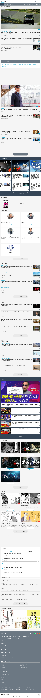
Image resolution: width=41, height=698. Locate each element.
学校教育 (2, 643)
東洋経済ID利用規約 (18, 689)
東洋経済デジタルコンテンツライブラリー (7, 657)
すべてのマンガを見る (20, 531)
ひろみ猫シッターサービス (5, 523)
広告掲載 (18, 687)
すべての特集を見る (20, 193)
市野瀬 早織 (10, 236)
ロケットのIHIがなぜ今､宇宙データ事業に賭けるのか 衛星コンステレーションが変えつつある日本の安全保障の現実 (17, 185)
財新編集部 (10, 252)
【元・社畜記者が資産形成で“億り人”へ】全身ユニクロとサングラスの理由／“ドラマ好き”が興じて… (25, 416)
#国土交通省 (4, 64)
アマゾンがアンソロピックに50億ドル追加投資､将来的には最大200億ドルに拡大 (15, 326)
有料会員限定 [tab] (30, 551)
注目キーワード (5, 61)
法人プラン (2, 679)
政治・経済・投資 (27, 4)
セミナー (19, 636)
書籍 (28, 636)
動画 (14, 4)
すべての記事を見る (20, 296)
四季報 (24, 636)
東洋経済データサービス (5, 665)
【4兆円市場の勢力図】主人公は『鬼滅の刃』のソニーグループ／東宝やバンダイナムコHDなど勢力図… (25, 409)
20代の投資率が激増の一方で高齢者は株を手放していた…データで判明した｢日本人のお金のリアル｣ (16, 320)
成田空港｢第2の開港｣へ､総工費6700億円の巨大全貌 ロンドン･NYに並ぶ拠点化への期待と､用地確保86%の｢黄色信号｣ (16, 275)
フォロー (10, 224)
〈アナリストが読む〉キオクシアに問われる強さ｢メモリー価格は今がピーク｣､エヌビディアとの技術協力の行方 (35, 185)
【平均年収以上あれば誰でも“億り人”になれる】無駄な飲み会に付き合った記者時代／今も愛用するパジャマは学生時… (19, 405)
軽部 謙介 (10, 220)
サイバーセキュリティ (4, 645)
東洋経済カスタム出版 (24, 667)
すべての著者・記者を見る (20, 258)
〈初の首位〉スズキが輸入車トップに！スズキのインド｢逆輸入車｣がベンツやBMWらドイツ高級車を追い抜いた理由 (20, 33)
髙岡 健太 (30, 220)
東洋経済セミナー (23, 665)
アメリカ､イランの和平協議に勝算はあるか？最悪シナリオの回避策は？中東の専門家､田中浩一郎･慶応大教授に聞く (16, 360)
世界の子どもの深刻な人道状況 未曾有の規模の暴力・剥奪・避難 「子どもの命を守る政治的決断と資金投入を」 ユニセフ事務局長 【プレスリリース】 (20, 585)
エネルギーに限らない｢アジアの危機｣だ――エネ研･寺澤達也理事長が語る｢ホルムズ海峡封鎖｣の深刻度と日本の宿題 (16, 345)
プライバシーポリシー (34, 687)
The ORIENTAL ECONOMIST (5, 652)
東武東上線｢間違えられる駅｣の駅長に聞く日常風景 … (13, 558)
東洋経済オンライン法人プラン (6, 664)
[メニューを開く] (39, 1)
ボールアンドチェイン (4, 505)
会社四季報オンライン (4, 653)
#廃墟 (3, 66)
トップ (2, 4)
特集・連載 (6, 4)
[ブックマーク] (39, 35)
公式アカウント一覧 (12, 687)
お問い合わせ (32, 689)
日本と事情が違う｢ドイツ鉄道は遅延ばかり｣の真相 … (13, 567)
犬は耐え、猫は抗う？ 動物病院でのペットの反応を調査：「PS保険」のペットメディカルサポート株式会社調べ (20, 595)
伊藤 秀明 (30, 236)
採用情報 (6, 687)
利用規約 (2, 682)
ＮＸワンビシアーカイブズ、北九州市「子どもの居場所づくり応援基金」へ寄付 (15, 590)
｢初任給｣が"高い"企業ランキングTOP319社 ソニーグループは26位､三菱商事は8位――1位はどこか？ (16, 39)
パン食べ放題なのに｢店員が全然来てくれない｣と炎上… (13, 553)
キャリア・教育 (35, 4)
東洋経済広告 (3, 667)
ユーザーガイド (3, 680)
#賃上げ (16, 64)
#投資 (8, 64)
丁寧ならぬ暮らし (24, 523)
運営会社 (2, 687)
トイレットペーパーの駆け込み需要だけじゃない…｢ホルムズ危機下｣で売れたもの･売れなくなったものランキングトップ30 (16, 352)
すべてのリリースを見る (20, 603)
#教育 (5, 66)
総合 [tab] (11, 551)
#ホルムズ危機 (12, 64)
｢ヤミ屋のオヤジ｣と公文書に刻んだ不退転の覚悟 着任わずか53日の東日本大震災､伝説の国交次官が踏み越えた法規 (16, 267)
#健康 (25, 64)
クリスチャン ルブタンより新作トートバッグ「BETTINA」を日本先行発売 (14, 599)
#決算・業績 (21, 64)
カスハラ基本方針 (25, 689)
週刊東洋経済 (4, 197)
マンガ (17, 4)
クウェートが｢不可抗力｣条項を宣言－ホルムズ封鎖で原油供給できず (13, 365)
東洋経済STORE (3, 655)
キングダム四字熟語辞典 (25, 505)
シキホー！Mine (3, 658)
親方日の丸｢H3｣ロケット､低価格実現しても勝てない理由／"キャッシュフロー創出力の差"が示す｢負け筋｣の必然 (16, 48)
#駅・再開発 (29, 64)
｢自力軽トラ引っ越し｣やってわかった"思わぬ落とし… (13, 572)
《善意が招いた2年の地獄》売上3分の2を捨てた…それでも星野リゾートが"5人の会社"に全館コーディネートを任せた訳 (16, 132)
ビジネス (21, 4)
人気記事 (11, 4)
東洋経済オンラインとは (5, 674)
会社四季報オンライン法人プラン (25, 664)
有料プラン (2, 677)
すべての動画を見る (20, 436)
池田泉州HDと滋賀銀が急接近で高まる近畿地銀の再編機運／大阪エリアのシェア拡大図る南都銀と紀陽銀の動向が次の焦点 (16, 139)
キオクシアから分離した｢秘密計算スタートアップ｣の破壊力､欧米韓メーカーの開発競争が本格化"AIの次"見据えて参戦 (16, 116)
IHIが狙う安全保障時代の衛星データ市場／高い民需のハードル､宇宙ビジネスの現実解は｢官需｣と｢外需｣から (17, 176)
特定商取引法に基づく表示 (9, 689)
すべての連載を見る (20, 487)
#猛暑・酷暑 (34, 64)
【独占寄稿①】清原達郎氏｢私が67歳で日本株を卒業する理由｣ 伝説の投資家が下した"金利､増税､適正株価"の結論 (16, 312)
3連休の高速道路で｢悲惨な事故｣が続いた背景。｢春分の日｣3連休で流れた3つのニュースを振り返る (16, 290)
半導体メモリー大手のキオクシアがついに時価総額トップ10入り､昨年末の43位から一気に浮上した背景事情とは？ (16, 305)
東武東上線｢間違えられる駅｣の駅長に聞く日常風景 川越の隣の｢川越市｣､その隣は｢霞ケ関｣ (19, 109)
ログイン (36, 1)
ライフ (19, 638)
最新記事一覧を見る (20, 154)
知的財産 (2, 689)
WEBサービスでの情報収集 (25, 687)
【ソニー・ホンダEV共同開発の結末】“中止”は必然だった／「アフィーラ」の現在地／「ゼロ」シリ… (25, 429)
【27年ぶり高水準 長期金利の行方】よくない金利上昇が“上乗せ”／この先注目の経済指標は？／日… (25, 423)
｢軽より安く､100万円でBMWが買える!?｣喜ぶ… (12, 562)
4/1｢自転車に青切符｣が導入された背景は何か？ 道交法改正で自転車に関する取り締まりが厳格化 (16, 282)
